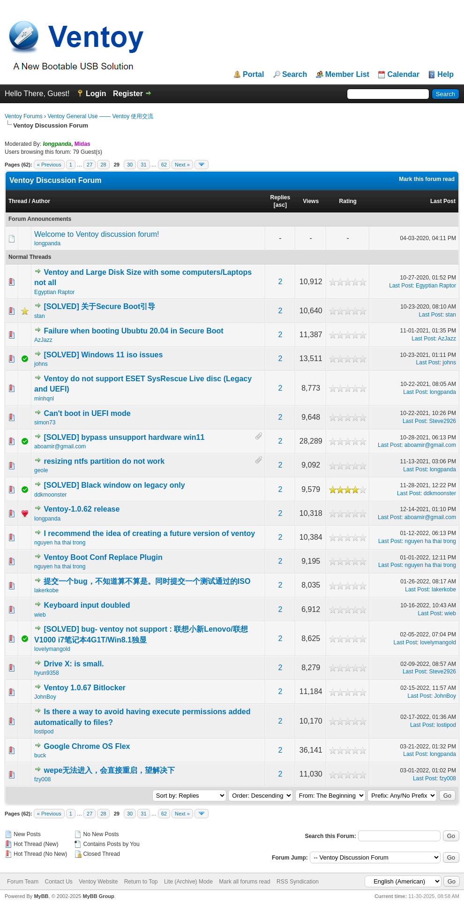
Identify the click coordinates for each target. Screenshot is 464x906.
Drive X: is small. (74, 664)
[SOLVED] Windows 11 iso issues (103, 355)
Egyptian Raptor (54, 292)
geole (41, 470)
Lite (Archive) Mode (188, 881)
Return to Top (141, 881)
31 (143, 164)
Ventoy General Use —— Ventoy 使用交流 (100, 116)
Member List (347, 74)
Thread (17, 201)
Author (41, 201)
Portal (253, 74)
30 (130, 164)
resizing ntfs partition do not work (104, 461)
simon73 (44, 422)
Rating (348, 201)
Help (445, 74)
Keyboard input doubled (87, 605)
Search (294, 74)
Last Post (443, 201)
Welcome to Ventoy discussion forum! (96, 234)
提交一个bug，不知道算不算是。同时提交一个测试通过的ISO (147, 581)
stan (39, 316)
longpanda (47, 243)
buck (40, 755)
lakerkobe (46, 590)
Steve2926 (442, 421)
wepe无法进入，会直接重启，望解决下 (109, 770)
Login (96, 94)
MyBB (41, 896)
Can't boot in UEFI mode (87, 413)
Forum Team (22, 881)
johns (41, 364)
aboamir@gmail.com (60, 446)
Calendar (403, 74)
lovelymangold (52, 649)
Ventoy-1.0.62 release (82, 509)
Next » (182, 164)
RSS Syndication (298, 881)
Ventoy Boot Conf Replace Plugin (103, 557)
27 (89, 164)
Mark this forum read (427, 179)
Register (128, 94)
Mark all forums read (244, 881)
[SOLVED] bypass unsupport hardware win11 (124, 437)
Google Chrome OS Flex (87, 746)
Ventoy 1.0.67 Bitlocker (84, 688)
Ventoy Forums (24, 116)
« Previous (49, 164)
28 (103, 164)
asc (280, 205)
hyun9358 (46, 673)
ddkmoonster (50, 494)
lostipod (43, 731)
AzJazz (43, 340)
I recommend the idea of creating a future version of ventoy (149, 533)
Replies (280, 197)
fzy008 (42, 779)
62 (164, 164)
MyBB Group (98, 896)
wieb (40, 615)
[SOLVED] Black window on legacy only (114, 485)
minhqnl (44, 398)
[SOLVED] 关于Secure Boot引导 (99, 306)
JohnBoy (45, 697)
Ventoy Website (98, 881)
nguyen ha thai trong (59, 542)
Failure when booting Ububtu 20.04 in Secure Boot (133, 331)
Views (311, 201)
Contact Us (58, 881)
